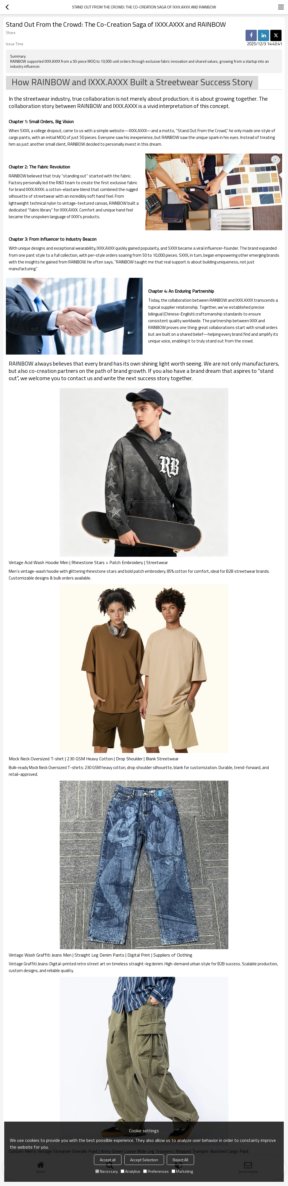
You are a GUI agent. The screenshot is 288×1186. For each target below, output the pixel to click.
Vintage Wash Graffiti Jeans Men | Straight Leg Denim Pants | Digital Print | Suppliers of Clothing (100, 955)
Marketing (182, 1171)
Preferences (156, 1171)
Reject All (180, 1160)
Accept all (108, 1160)
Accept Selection (144, 1160)
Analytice (130, 1171)
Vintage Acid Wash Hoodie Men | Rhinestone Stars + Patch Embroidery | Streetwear (88, 562)
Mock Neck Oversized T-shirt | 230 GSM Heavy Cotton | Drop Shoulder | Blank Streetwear (94, 758)
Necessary (106, 1171)
